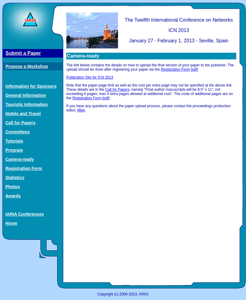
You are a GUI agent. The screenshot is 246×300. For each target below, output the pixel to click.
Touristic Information (26, 104)
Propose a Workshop (26, 66)
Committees (17, 131)
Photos (12, 186)
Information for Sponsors (31, 86)
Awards (13, 195)
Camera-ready (19, 159)
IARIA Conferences (24, 214)
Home (11, 223)
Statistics (14, 177)
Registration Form (23, 168)
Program (14, 150)
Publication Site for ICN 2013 (89, 77)
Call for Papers (20, 122)
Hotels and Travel (23, 113)
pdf (194, 69)
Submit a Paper (23, 53)
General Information (25, 95)
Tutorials (14, 141)
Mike (81, 110)
